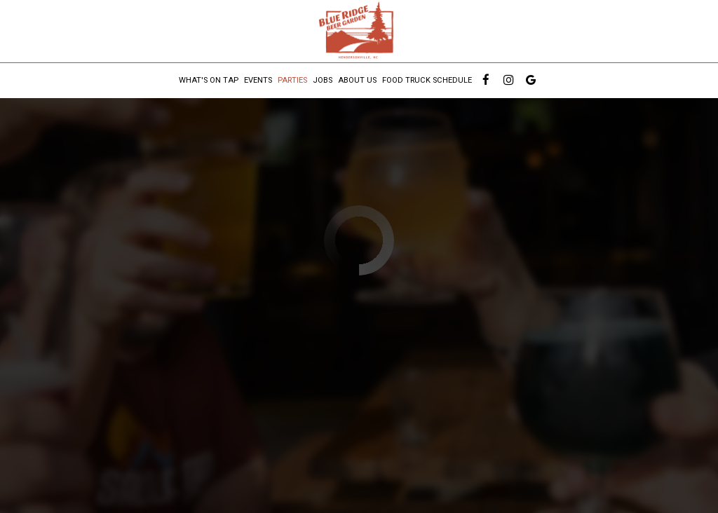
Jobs (322, 80)
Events (258, 80)
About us (357, 80)
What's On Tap (208, 80)
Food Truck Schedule (427, 80)
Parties (292, 80)
